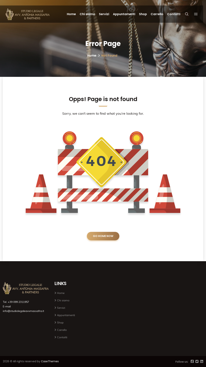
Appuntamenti (124, 14)
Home (71, 14)
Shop (143, 14)
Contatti (173, 14)
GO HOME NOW (103, 236)
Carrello (157, 14)
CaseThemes (50, 361)
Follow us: (181, 361)
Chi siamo (87, 14)
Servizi (104, 14)
